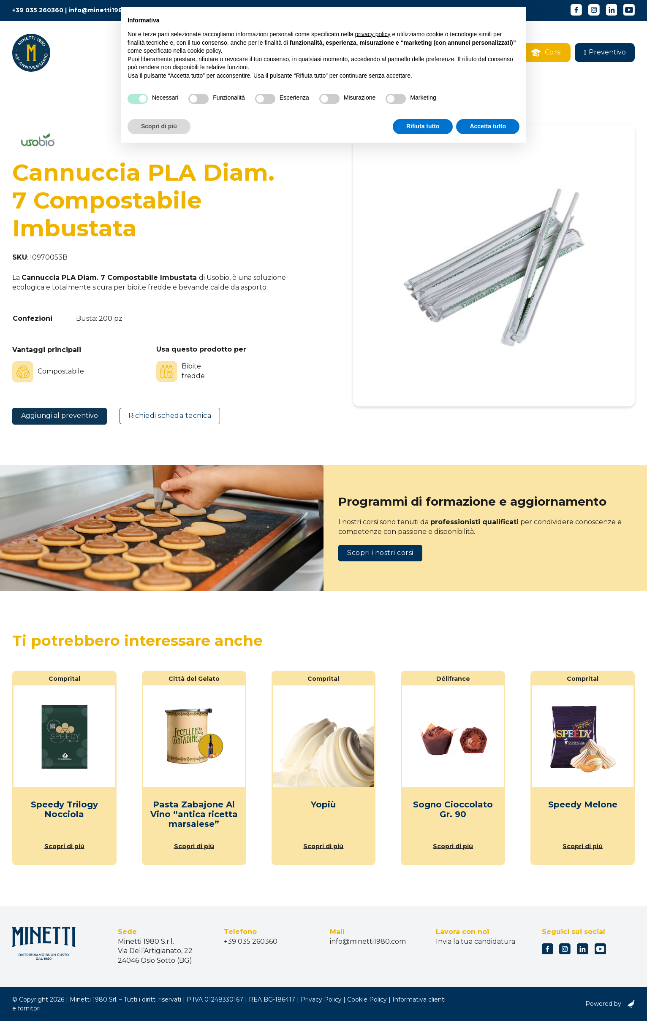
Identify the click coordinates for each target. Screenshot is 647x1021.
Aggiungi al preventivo (59, 416)
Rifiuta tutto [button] (423, 126)
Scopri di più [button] (159, 126)
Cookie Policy (367, 999)
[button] (604, 52)
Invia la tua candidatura (475, 941)
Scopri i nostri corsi (380, 553)
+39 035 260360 (37, 10)
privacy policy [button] (373, 34)
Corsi (546, 52)
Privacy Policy (321, 999)
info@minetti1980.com (105, 10)
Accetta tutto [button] (488, 126)
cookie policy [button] (204, 50)
